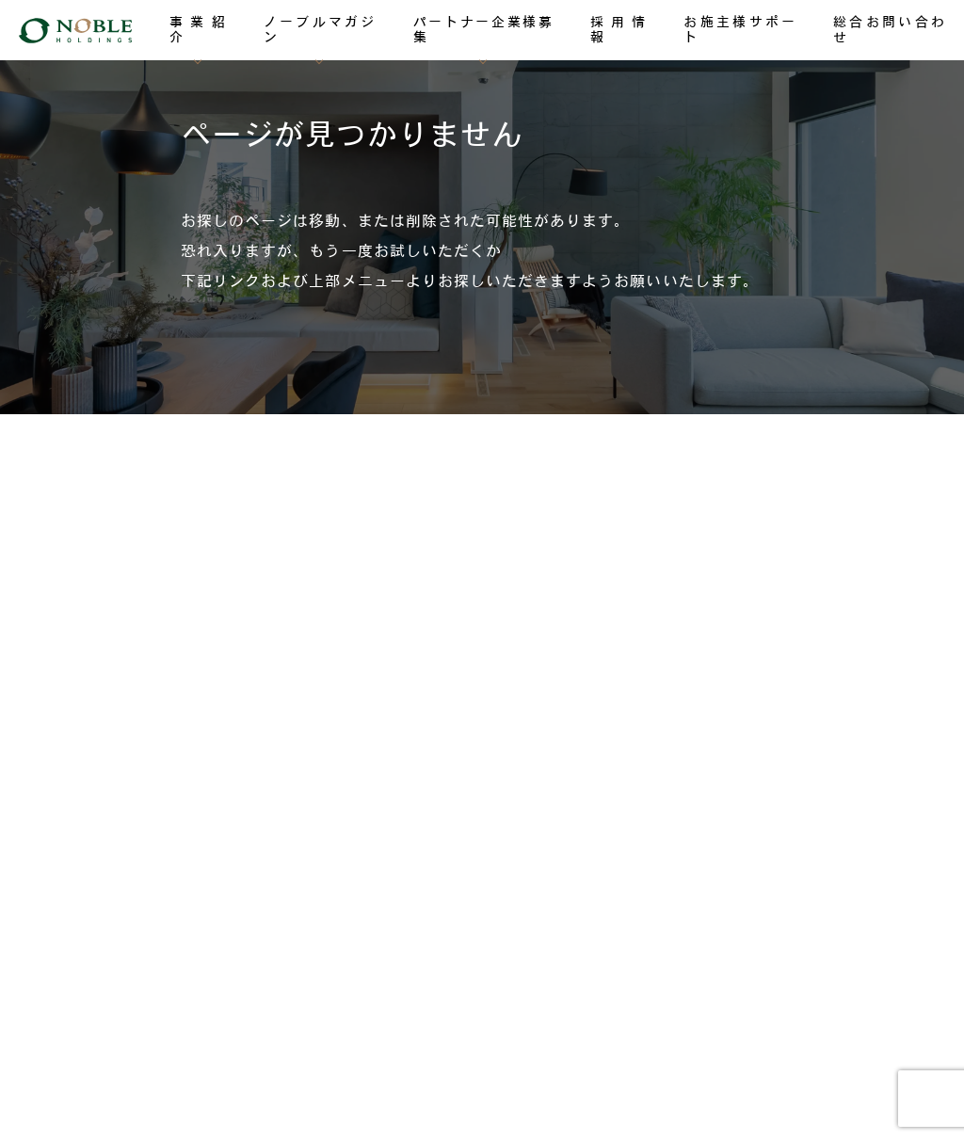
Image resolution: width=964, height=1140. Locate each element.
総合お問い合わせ (134, 836)
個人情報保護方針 (482, 1045)
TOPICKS (112, 724)
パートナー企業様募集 (148, 611)
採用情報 (108, 668)
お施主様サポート (134, 781)
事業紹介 (108, 498)
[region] (482, 207)
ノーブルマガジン (134, 555)
